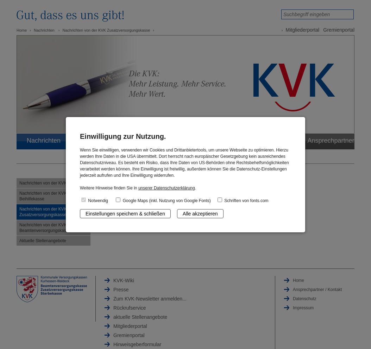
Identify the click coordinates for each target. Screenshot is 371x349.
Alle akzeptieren (200, 213)
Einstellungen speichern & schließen (125, 213)
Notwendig (94, 200)
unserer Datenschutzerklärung (166, 188)
